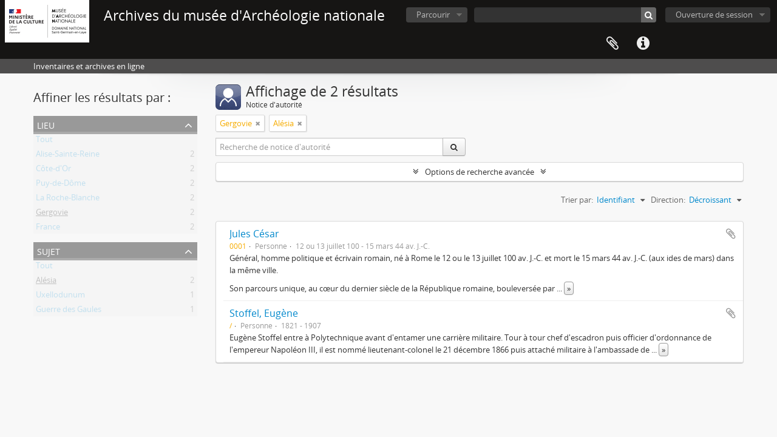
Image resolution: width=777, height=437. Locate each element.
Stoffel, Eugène (263, 313)
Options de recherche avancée (479, 171)
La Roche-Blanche (68, 199)
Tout (44, 141)
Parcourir (433, 14)
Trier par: (577, 199)
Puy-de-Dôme (61, 185)
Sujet (48, 250)
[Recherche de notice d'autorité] (329, 147)
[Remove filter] (258, 123)
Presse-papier (612, 44)
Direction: (668, 199)
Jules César (254, 233)
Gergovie (52, 214)
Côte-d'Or (53, 170)
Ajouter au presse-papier (731, 234)
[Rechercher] (648, 14)
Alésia (46, 282)
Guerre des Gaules (68, 311)
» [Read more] (569, 288)
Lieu (46, 124)
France (48, 228)
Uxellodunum (60, 296)
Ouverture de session (714, 14)
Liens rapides (643, 44)
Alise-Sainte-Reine (68, 156)
